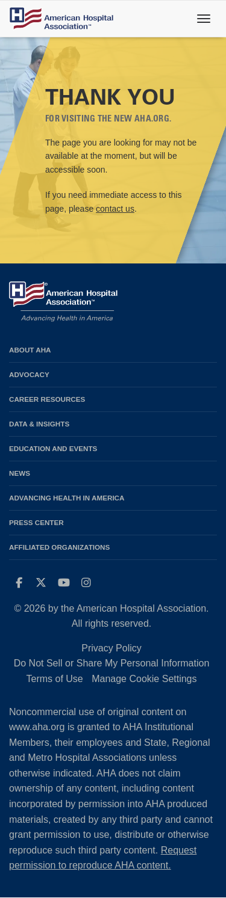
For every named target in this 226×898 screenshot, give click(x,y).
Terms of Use (54, 679)
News (19, 473)
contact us (115, 209)
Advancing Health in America (66, 498)
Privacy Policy (111, 648)
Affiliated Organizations (59, 547)
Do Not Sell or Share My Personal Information (112, 663)
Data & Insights (39, 424)
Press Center (36, 522)
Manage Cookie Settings (144, 679)
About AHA (30, 350)
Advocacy (29, 374)
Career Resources (47, 399)
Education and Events (53, 448)
